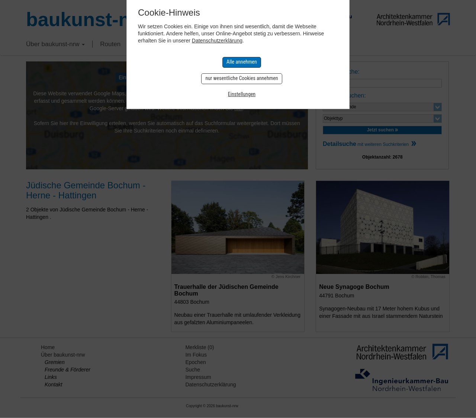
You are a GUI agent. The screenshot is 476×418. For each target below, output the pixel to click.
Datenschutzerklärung (217, 41)
